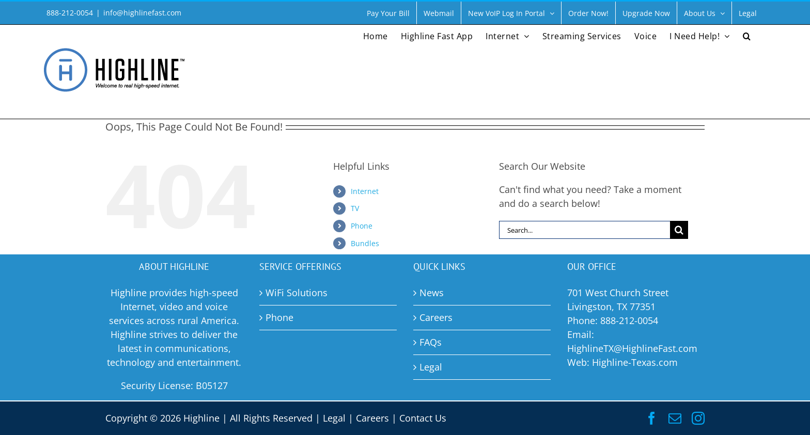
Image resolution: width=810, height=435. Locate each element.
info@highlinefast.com (142, 13)
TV (355, 208)
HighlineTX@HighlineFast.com (632, 348)
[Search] (679, 230)
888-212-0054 (629, 320)
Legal (334, 418)
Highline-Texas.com (635, 362)
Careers (372, 418)
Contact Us (422, 418)
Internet (365, 191)
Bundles (365, 243)
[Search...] (585, 230)
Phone (361, 226)
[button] (747, 35)
